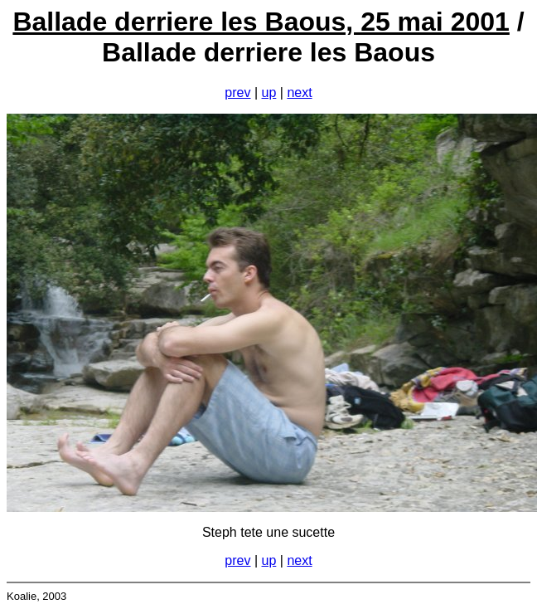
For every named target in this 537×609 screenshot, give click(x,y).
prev (237, 92)
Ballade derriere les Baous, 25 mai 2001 (260, 22)
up (269, 92)
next (299, 92)
